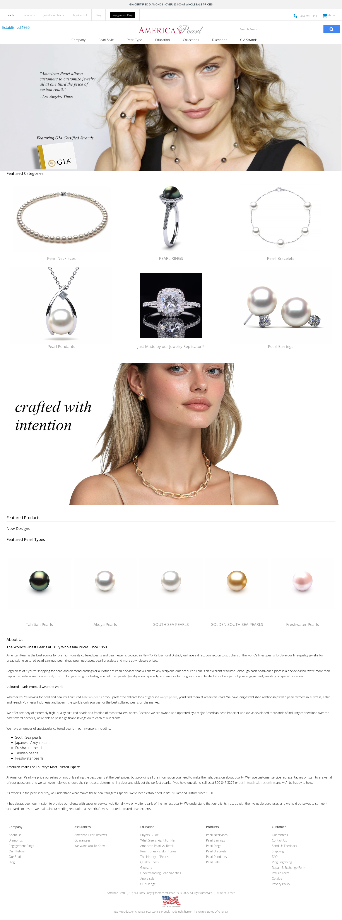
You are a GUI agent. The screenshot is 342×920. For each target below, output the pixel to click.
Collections (191, 39)
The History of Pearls (154, 857)
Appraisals (147, 878)
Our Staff (15, 857)
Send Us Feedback (284, 846)
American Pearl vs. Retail (157, 846)
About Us (15, 835)
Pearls (10, 15)
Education (162, 39)
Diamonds (29, 15)
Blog (98, 15)
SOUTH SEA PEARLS (171, 624)
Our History (17, 851)
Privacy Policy (281, 884)
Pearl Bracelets (280, 258)
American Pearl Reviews (91, 835)
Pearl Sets (213, 862)
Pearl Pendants (61, 346)
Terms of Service (225, 893)
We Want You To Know (90, 846)
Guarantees (83, 840)
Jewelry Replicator (54, 15)
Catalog (277, 878)
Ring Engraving (282, 862)
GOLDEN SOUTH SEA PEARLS (236, 624)
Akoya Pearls (105, 624)
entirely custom (54, 676)
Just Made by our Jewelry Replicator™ (171, 346)
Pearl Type (134, 39)
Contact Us (279, 840)
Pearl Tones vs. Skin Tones (158, 851)
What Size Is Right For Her (158, 840)
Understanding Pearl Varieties (160, 873)
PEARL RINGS (171, 258)
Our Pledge (148, 884)
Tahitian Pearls (39, 624)
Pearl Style (106, 39)
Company (79, 39)
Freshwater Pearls (302, 624)
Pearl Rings (213, 846)
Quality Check (149, 862)
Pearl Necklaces (61, 258)
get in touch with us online (257, 782)
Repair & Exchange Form (289, 867)
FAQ (274, 857)
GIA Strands (248, 39)
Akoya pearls (168, 697)
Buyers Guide (149, 835)
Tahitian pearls (92, 697)
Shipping (278, 851)
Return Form (280, 873)
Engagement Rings (122, 15)
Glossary (146, 867)
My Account (80, 15)
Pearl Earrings (280, 346)
